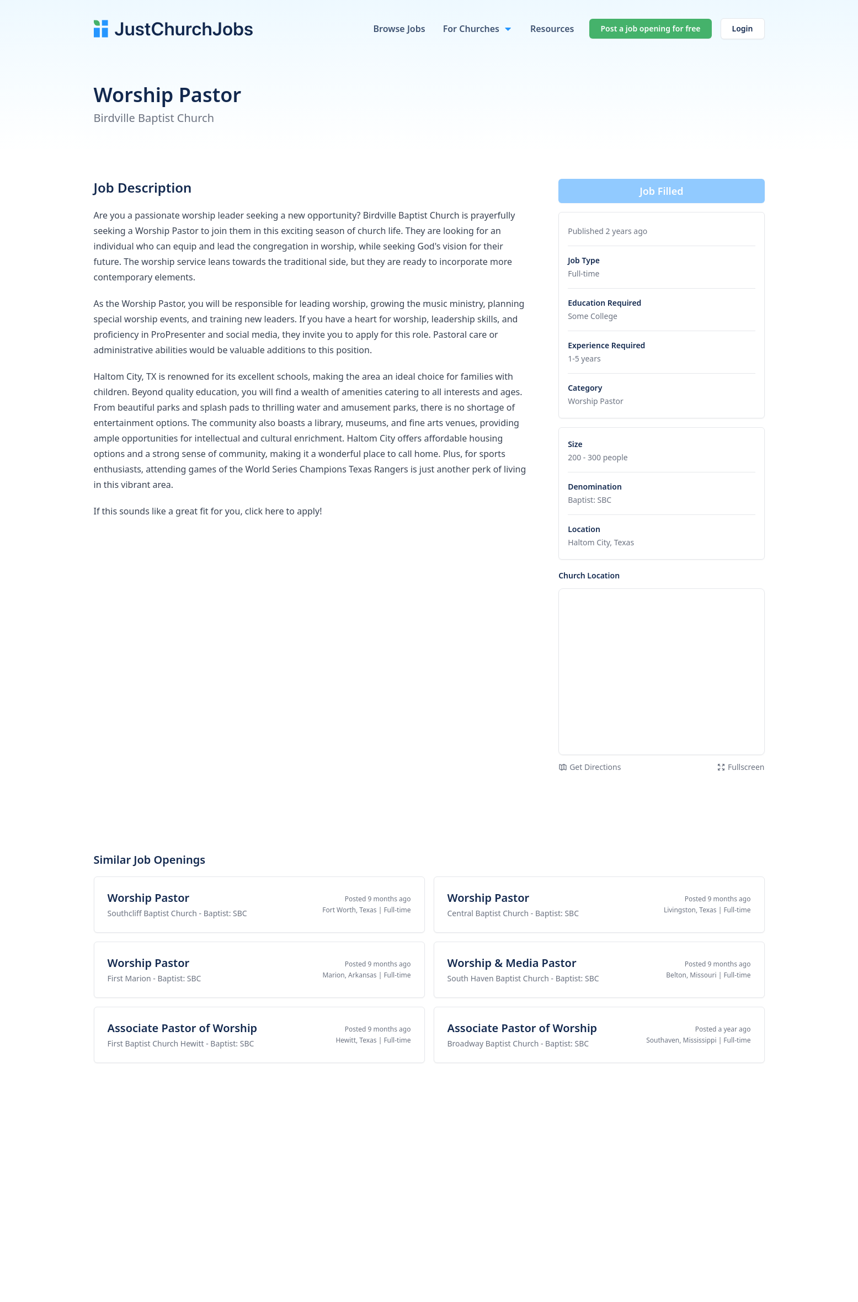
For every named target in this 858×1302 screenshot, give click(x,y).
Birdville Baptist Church (154, 117)
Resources (552, 29)
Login (742, 28)
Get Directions (589, 767)
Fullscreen (741, 767)
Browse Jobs (399, 29)
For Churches (471, 29)
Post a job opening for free (650, 28)
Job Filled (661, 191)
